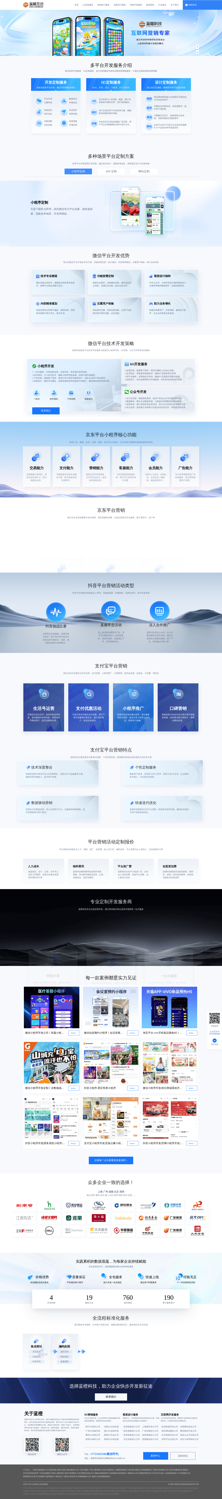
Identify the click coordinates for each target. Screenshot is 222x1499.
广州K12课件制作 (95, 1470)
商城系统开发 (28, 1476)
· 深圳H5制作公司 (92, 1439)
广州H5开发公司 (29, 1488)
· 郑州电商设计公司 (131, 1435)
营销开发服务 (136, 5)
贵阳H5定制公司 (100, 1494)
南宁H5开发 (109, 1488)
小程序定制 (78, 171)
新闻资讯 (183, 1456)
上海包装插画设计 (171, 1473)
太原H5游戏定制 (109, 1491)
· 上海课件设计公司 (150, 1427)
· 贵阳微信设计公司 (150, 1439)
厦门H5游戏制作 (84, 1491)
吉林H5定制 (61, 1470)
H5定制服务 (88, 5)
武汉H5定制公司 (43, 1491)
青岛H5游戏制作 (120, 1488)
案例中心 (155, 1455)
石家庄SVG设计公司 (30, 1494)
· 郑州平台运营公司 (169, 1439)
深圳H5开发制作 (158, 1488)
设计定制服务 (166, 82)
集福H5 (94, 1476)
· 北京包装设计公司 (131, 1439)
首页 (77, 5)
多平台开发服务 (106, 65)
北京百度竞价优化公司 (85, 1473)
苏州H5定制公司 (122, 1491)
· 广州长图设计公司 (150, 1431)
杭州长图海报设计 (104, 1476)
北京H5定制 (40, 1488)
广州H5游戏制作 (45, 1473)
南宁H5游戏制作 (40, 1476)
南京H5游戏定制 (88, 1494)
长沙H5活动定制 (113, 1494)
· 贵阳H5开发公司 (111, 1435)
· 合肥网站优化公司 (188, 1427)
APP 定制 (111, 171)
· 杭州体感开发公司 (169, 1427)
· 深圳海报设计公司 (150, 1435)
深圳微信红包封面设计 (118, 1473)
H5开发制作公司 (184, 1473)
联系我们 (111, 1396)
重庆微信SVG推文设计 (54, 1476)
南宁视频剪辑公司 (186, 1491)
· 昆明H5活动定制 (111, 1439)
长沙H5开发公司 (147, 1491)
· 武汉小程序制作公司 (188, 1439)
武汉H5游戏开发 (108, 1470)
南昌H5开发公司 (56, 1491)
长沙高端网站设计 (146, 1470)
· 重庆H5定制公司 (92, 1435)
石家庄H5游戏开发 (70, 1476)
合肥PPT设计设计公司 (171, 1491)
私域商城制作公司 (84, 1476)
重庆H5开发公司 (145, 1488)
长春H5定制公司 (134, 1491)
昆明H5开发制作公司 (97, 1488)
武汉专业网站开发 (175, 1470)
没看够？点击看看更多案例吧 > (110, 1160)
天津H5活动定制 (192, 1488)
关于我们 (175, 5)
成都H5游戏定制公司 (102, 1473)
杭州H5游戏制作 (71, 1473)
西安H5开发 (181, 1488)
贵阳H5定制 (157, 1491)
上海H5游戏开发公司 (52, 1488)
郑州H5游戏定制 (97, 1491)
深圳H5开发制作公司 (161, 1470)
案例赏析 (150, 5)
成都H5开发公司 (170, 1488)
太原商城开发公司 (45, 1494)
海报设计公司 (132, 1473)
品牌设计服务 (120, 5)
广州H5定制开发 (133, 1488)
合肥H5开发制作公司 (81, 1488)
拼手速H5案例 (133, 1470)
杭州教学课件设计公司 (146, 1473)
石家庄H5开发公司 (30, 1491)
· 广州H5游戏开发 (92, 1431)
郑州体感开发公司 (74, 1494)
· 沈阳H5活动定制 (111, 1427)
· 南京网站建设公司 (169, 1431)
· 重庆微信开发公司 (188, 1431)
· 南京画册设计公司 (131, 1431)
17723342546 (98, 1453)
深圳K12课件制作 (57, 1473)
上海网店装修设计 (121, 1470)
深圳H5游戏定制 (39, 1470)
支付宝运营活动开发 (30, 1473)
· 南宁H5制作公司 (92, 1427)
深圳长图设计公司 (72, 1470)
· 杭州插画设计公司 (131, 1427)
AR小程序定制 (51, 1470)
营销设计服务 (103, 5)
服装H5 (185, 1470)
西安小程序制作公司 (60, 1494)
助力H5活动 (159, 1473)
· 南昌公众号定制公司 (188, 1435)
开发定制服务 (56, 82)
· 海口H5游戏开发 (111, 1431)
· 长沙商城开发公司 (169, 1435)
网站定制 (143, 171)
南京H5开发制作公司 (70, 1491)
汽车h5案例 (84, 1470)
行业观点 (162, 5)
